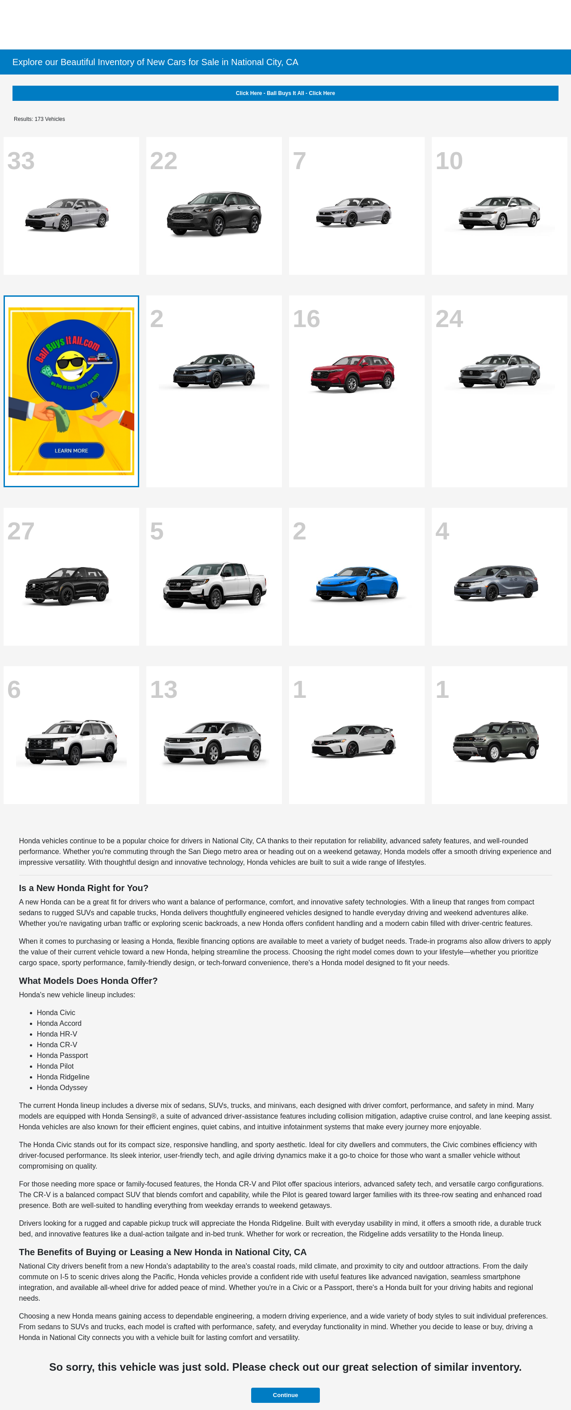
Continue (285, 1395)
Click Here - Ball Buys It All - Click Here (285, 93)
